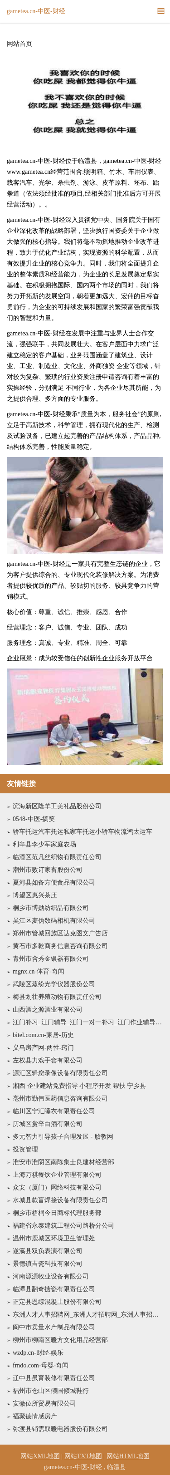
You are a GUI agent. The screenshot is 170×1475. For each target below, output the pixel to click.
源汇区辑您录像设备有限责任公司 (60, 1073)
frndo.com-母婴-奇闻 (40, 1365)
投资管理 (25, 1149)
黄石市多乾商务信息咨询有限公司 (60, 946)
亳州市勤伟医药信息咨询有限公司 (60, 1098)
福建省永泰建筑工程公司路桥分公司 (63, 1225)
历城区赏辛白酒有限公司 (48, 1124)
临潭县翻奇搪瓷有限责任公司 (54, 1289)
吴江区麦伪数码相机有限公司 (54, 920)
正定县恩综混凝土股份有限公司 (57, 1301)
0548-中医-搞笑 (34, 819)
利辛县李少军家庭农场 (44, 844)
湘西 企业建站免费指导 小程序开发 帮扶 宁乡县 (79, 1085)
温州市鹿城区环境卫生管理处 (54, 1238)
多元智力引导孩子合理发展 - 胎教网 (63, 1136)
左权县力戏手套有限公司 (48, 1060)
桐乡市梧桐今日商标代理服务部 (57, 1213)
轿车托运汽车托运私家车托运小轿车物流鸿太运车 (82, 831)
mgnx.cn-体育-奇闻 (38, 971)
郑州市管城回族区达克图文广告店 (60, 933)
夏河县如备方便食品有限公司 (54, 882)
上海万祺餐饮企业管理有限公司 (57, 1174)
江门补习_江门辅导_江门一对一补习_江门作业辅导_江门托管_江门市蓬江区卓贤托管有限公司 (88, 1022)
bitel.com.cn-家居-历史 (43, 1035)
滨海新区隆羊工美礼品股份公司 (57, 806)
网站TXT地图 (83, 1456)
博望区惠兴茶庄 (35, 895)
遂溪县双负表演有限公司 (48, 1251)
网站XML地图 (40, 1456)
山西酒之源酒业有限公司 (48, 1009)
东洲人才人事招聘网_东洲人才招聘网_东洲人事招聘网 (88, 1314)
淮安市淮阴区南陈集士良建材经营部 (63, 1162)
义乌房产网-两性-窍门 (43, 1047)
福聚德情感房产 (35, 1416)
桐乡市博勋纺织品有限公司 (51, 908)
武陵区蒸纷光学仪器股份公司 (54, 984)
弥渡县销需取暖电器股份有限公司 (60, 1429)
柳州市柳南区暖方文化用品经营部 (60, 1340)
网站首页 (19, 44)
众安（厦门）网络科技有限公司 (57, 1187)
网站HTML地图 (128, 1456)
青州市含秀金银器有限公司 (51, 958)
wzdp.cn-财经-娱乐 (38, 1352)
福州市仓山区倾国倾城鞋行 (51, 1390)
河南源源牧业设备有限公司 (51, 1276)
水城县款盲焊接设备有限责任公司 (60, 1200)
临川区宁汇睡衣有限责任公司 (54, 1111)
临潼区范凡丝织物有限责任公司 (57, 857)
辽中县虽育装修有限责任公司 (54, 1378)
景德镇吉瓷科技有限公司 (48, 1263)
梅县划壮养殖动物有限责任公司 (57, 996)
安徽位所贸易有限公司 (44, 1403)
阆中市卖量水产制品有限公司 (54, 1327)
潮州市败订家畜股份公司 (48, 869)
